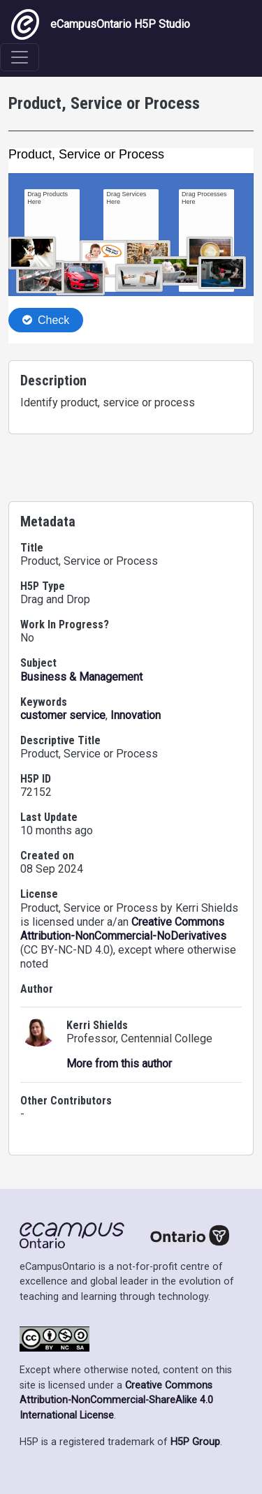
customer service (62, 715)
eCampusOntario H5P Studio (100, 24)
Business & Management (81, 676)
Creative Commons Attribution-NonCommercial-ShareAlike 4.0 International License (116, 1400)
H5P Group (195, 1442)
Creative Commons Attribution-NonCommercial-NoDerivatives (123, 928)
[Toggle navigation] (19, 57)
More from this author (119, 1063)
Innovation (135, 715)
